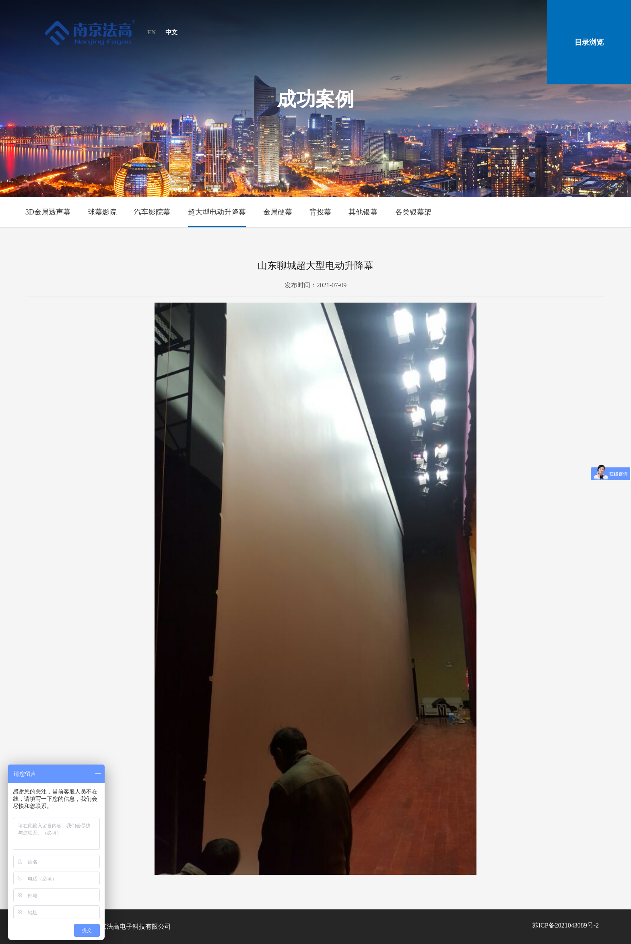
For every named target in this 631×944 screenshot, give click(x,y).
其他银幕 (362, 212)
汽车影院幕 (152, 212)
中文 (171, 32)
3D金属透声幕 (47, 212)
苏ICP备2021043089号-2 (565, 925)
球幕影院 (102, 212)
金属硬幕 (277, 212)
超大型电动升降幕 (217, 212)
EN (151, 32)
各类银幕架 (413, 212)
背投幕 (320, 212)
